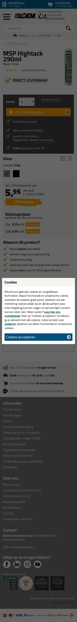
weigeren (10, 324)
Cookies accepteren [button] (20, 337)
